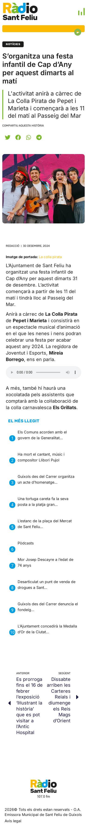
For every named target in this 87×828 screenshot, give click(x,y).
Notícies (13, 44)
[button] (7, 137)
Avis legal (13, 821)
